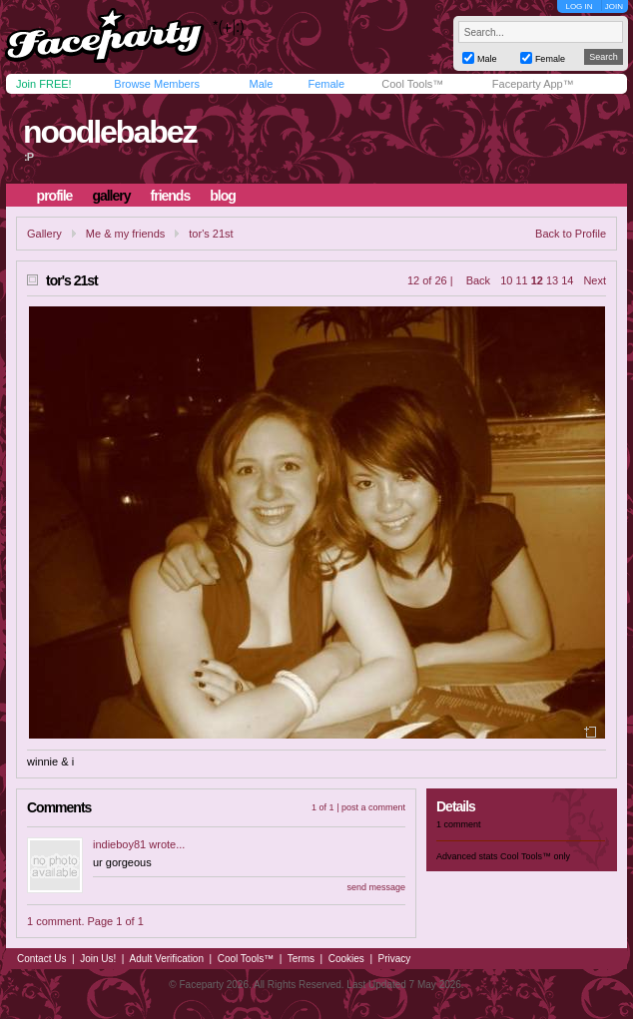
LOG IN (578, 6)
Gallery (44, 234)
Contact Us (41, 958)
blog (223, 196)
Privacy (394, 958)
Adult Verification (166, 958)
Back (478, 280)
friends (171, 196)
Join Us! (98, 958)
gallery (111, 196)
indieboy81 (119, 844)
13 (552, 280)
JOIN (614, 6)
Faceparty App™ (533, 84)
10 (506, 280)
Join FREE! (44, 84)
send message (375, 887)
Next (594, 280)
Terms (301, 958)
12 (537, 280)
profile (55, 196)
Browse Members (157, 84)
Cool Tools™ (412, 84)
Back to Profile (570, 234)
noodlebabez (110, 132)
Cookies (346, 958)
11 (521, 280)
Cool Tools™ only (535, 856)
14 (567, 280)
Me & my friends (125, 234)
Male (261, 84)
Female (326, 84)
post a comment (373, 807)
